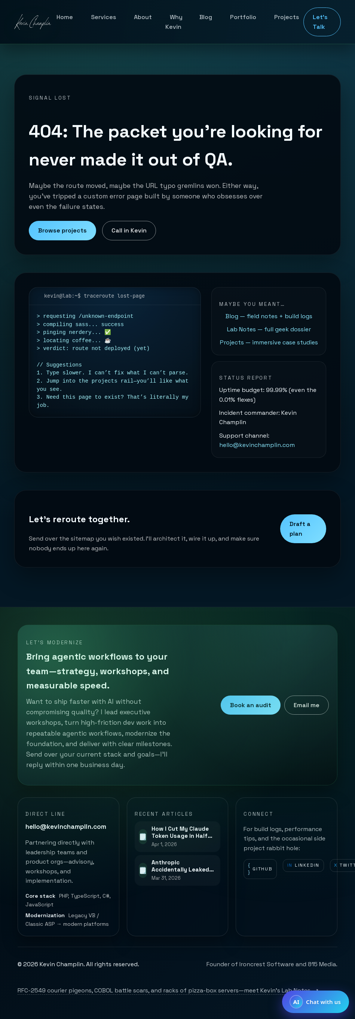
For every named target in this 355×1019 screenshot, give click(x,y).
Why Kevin (174, 22)
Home (64, 17)
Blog (205, 17)
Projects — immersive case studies (269, 342)
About (143, 17)
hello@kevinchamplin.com (257, 445)
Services (103, 17)
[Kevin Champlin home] (33, 22)
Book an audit (250, 705)
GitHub (260, 869)
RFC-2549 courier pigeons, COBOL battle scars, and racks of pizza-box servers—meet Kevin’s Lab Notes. (168, 990)
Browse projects (62, 230)
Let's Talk (320, 22)
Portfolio (243, 17)
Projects (286, 17)
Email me (306, 705)
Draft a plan (300, 529)
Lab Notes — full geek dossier (269, 329)
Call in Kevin (129, 230)
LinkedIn (303, 865)
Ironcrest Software (266, 964)
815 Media (322, 964)
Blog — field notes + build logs (269, 316)
